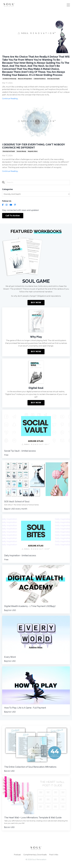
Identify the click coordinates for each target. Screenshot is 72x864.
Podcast (17, 855)
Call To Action (13, 215)
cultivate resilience (39, 78)
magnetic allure (32, 151)
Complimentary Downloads (35, 855)
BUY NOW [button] (36, 302)
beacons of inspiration (25, 78)
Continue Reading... (10, 99)
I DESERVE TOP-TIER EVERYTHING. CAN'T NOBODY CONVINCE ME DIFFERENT (33, 146)
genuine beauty (21, 151)
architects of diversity (9, 78)
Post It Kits (53, 855)
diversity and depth (53, 78)
